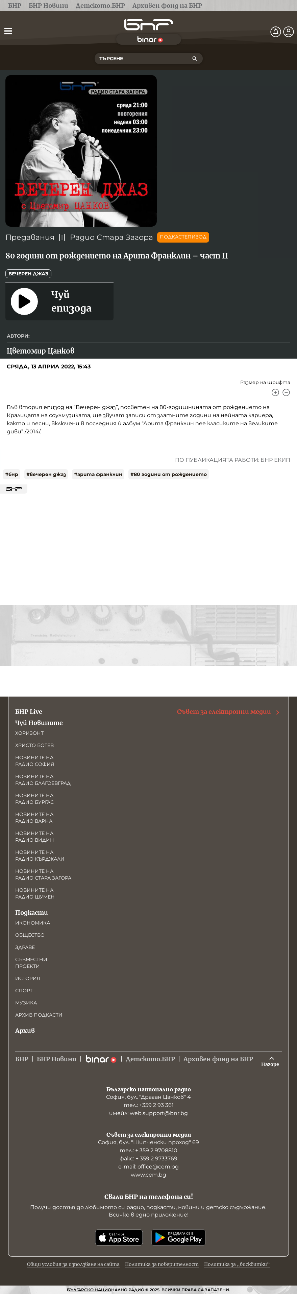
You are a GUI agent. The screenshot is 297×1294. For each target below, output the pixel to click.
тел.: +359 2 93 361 (149, 1105)
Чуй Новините (39, 723)
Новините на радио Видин (34, 836)
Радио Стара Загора (111, 237)
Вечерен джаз (28, 274)
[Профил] (288, 32)
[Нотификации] (275, 32)
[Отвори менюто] (8, 31)
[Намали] (286, 392)
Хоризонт (29, 733)
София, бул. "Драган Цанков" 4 (148, 1097)
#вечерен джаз (46, 474)
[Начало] (148, 24)
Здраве (25, 947)
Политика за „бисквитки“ (237, 1264)
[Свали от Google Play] (178, 1237)
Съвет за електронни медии (228, 712)
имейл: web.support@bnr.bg (148, 1113)
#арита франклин (98, 474)
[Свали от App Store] (119, 1237)
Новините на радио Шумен (35, 893)
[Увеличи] (275, 392)
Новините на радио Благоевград (43, 779)
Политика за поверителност (162, 1264)
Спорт (23, 990)
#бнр (11, 474)
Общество (30, 935)
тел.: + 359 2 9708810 (148, 1150)
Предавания (29, 237)
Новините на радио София (34, 760)
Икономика (32, 923)
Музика (26, 1003)
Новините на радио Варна (34, 817)
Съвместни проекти (31, 962)
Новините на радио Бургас (34, 798)
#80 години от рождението (168, 474)
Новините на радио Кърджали (40, 855)
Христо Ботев (34, 745)
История (27, 978)
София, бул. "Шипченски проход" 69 (148, 1142)
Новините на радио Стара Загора (43, 874)
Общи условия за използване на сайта (73, 1264)
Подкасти (31, 912)
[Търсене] (194, 58)
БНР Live (28, 712)
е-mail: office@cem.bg (148, 1166)
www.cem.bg (148, 1175)
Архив (25, 1031)
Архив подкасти (39, 1015)
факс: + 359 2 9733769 (148, 1158)
